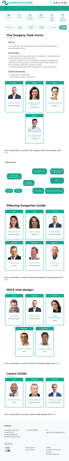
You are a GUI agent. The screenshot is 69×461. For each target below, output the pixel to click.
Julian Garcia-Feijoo (24, 349)
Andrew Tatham (14, 103)
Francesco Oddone (14, 400)
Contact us (8, 443)
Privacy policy (30, 447)
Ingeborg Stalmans (55, 103)
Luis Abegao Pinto (34, 136)
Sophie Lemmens (34, 232)
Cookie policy (30, 450)
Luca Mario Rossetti (45, 349)
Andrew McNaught (35, 400)
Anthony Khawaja (54, 400)
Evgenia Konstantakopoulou (55, 317)
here (6, 152)
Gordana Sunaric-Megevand (34, 104)
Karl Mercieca (55, 263)
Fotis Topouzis (14, 263)
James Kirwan (34, 263)
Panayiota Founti (14, 232)
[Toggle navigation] (5, 8)
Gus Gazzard (14, 316)
